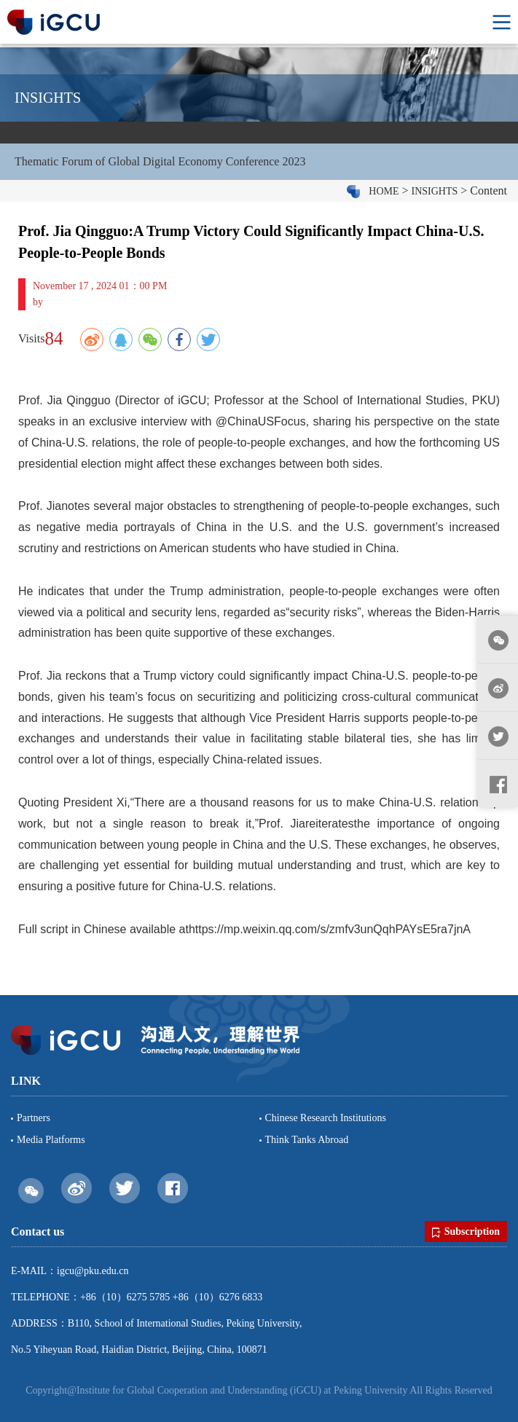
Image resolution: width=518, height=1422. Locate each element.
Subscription (466, 1232)
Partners (33, 1117)
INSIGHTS (435, 191)
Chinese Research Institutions (325, 1117)
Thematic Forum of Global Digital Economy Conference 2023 (160, 161)
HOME (384, 191)
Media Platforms (51, 1139)
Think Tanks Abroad (307, 1139)
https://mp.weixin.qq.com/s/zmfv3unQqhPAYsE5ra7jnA (330, 929)
